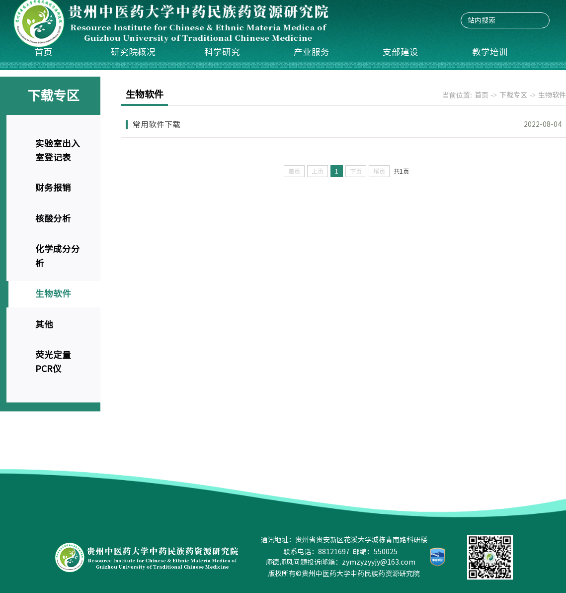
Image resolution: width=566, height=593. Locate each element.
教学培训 (490, 52)
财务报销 (53, 188)
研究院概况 (133, 52)
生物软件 (53, 294)
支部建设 (400, 52)
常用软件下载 (156, 124)
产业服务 (311, 52)
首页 (44, 52)
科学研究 (222, 52)
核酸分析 (53, 218)
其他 (44, 324)
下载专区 (513, 95)
